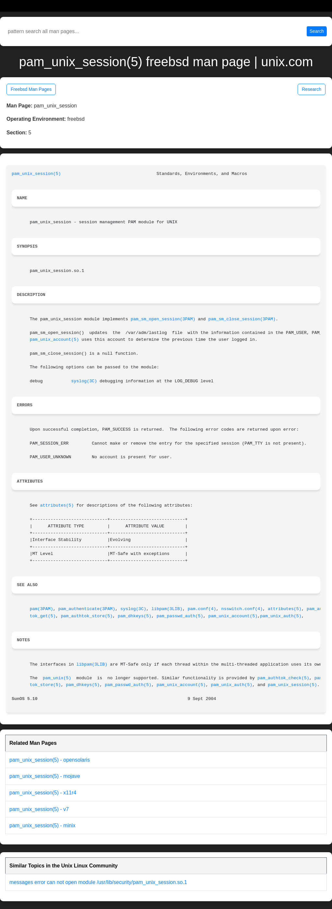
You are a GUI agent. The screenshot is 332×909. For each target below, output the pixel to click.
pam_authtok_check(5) (283, 678)
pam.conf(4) (202, 609)
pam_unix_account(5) (54, 339)
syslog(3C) (84, 381)
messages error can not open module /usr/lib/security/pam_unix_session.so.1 (98, 882)
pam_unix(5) (57, 678)
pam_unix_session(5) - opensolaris (49, 760)
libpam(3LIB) (167, 609)
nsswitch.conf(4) (242, 609)
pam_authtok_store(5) (87, 616)
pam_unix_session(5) (36, 173)
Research (311, 89)
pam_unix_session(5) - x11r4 (42, 792)
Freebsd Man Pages (31, 89)
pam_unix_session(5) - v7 (39, 809)
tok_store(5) (45, 684)
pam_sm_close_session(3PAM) (241, 319)
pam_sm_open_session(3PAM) (163, 319)
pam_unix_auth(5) (281, 616)
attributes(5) (57, 505)
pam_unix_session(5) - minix (42, 825)
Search (317, 31)
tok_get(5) (43, 616)
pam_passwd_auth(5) (180, 616)
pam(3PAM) (41, 609)
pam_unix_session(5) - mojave (44, 776)
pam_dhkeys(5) (134, 616)
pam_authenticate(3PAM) (86, 609)
